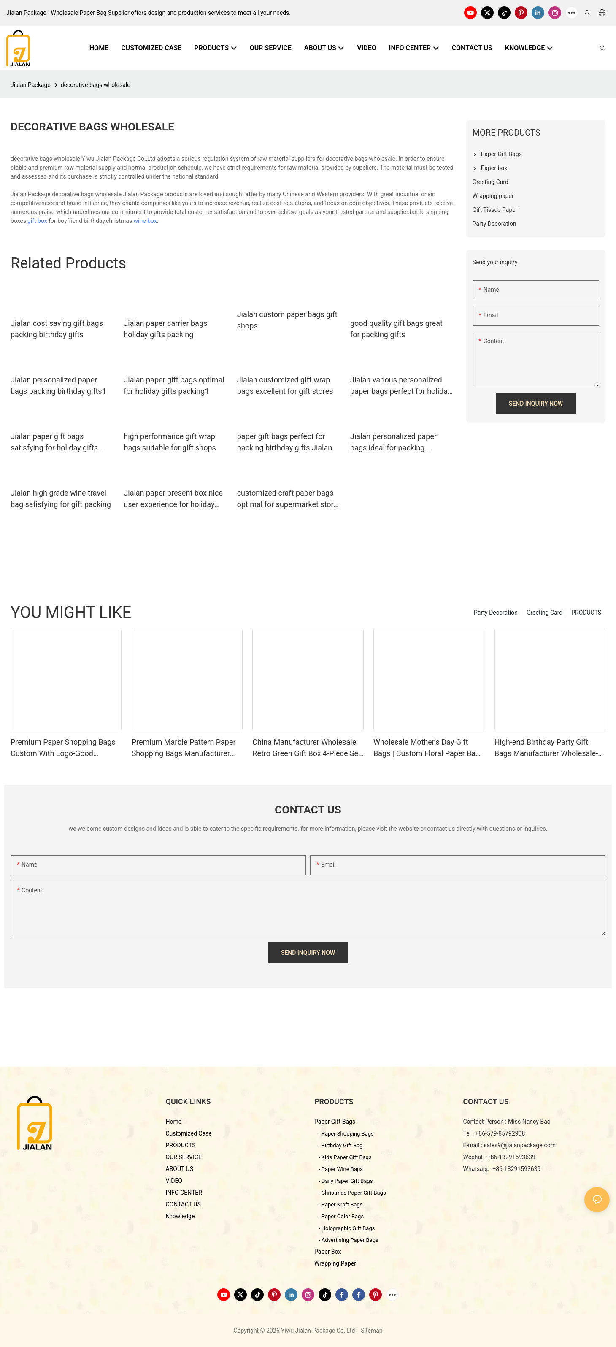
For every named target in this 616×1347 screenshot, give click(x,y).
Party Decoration (496, 612)
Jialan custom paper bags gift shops (287, 320)
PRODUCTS (586, 612)
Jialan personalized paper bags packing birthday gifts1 (58, 385)
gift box (37, 220)
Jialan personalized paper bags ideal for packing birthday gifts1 (393, 442)
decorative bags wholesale (95, 84)
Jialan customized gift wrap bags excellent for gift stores (285, 385)
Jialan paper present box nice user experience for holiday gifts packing (173, 499)
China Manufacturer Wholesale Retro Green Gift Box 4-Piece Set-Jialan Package (307, 748)
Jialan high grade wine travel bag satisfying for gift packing (61, 498)
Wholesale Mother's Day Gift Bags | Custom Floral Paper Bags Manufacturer (428, 748)
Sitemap (371, 1330)
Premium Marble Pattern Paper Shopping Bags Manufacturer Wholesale (184, 748)
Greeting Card (544, 612)
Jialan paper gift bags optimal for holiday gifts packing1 (174, 385)
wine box (145, 220)
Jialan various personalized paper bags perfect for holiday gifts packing (400, 386)
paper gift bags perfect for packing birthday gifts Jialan (284, 442)
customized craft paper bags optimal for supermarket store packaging (287, 499)
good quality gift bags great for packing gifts (396, 329)
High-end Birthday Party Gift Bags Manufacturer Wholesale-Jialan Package (546, 748)
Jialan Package (31, 84)
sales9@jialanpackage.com (520, 1145)
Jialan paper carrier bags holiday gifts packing (165, 329)
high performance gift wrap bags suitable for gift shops (170, 442)
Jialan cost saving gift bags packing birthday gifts (57, 329)
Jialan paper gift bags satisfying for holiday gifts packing (54, 442)
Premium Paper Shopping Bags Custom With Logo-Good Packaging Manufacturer (63, 748)
